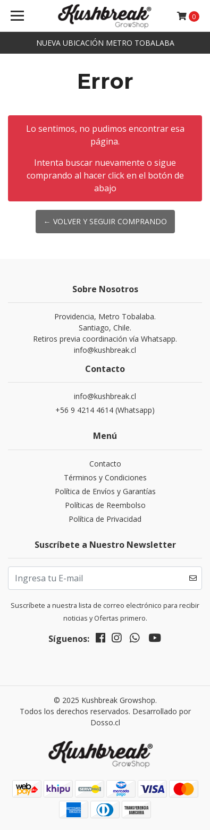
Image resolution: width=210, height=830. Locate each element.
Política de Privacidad (105, 519)
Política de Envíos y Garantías (105, 491)
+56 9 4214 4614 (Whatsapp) (105, 410)
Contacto (105, 464)
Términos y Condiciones (105, 477)
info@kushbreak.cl (105, 396)
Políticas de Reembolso (105, 505)
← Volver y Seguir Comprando (105, 221)
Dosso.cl (105, 722)
